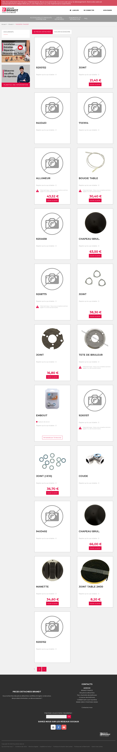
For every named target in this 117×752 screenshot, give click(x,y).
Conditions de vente (21, 746)
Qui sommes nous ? (7, 746)
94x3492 (41, 531)
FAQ (85, 18)
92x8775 (41, 294)
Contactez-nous (87, 707)
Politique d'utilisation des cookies (62, 746)
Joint (82, 67)
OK (69, 716)
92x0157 (84, 415)
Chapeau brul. (89, 239)
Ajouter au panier (95, 84)
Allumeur (43, 178)
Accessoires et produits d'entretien (41, 18)
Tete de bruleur (91, 355)
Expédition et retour (46, 746)
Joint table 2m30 (91, 586)
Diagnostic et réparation (75, 18)
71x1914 (83, 123)
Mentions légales (33, 746)
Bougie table (88, 178)
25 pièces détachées (42, 32)
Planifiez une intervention (16, 85)
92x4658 (41, 239)
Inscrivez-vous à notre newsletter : (58, 713)
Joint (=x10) (44, 476)
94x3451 (41, 123)
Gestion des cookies (97, 746)
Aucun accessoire (62, 32)
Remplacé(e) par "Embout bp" (52, 437)
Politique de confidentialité (82, 746)
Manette (42, 586)
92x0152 (41, 67)
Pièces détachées (59, 18)
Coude (83, 476)
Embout (41, 415)
